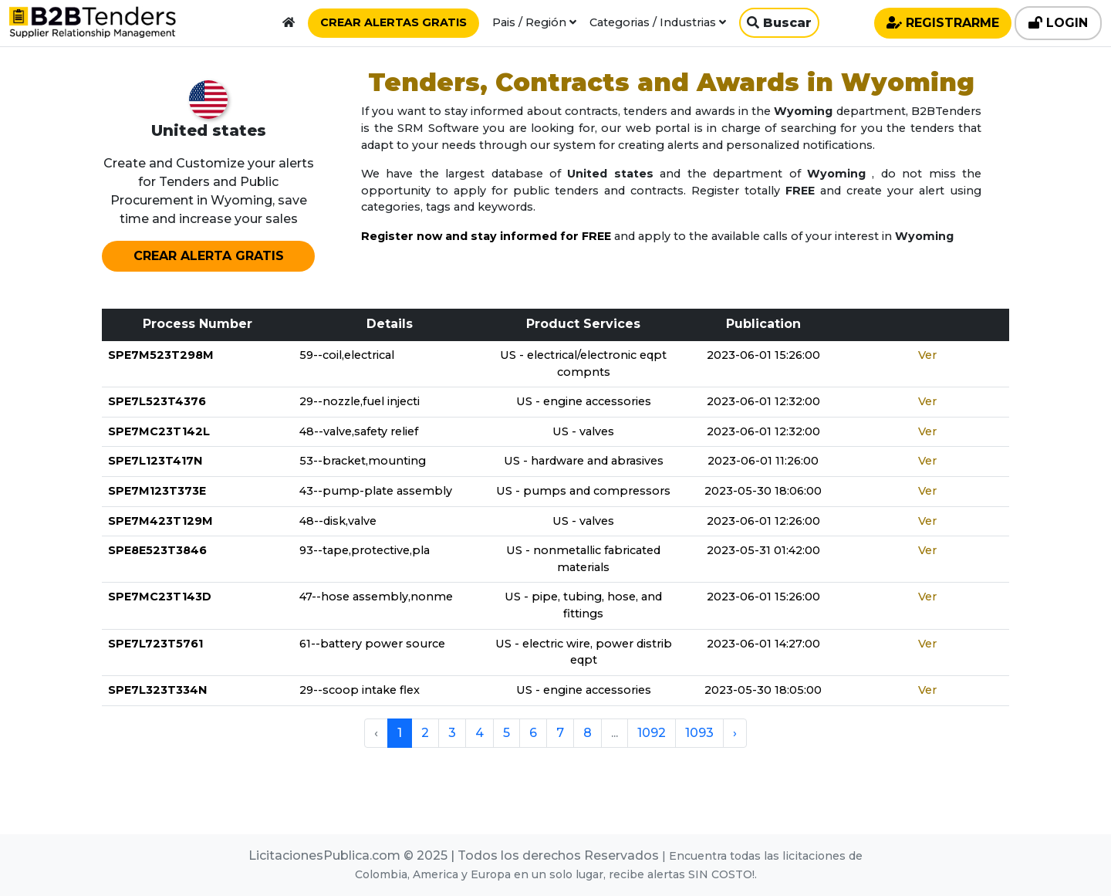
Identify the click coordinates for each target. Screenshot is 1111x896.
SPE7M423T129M (160, 521)
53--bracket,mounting (362, 461)
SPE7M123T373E (157, 491)
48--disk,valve (338, 521)
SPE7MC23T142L (159, 431)
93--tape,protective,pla (364, 550)
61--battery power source (372, 644)
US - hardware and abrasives (584, 461)
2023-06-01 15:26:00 (763, 355)
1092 (651, 732)
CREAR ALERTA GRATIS (208, 256)
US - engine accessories (583, 401)
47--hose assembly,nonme (376, 597)
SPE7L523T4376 (157, 401)
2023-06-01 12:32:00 (763, 401)
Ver (927, 355)
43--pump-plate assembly (375, 491)
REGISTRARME (942, 22)
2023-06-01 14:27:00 (763, 644)
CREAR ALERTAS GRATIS (393, 22)
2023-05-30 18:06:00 (763, 491)
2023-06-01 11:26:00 (763, 461)
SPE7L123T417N (155, 461)
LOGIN (1058, 22)
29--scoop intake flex (359, 690)
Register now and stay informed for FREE (486, 236)
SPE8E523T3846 (157, 550)
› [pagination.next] (735, 732)
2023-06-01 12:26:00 (763, 521)
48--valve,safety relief (358, 431)
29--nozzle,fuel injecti (359, 401)
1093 (699, 732)
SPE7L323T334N (157, 690)
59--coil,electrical (346, 355)
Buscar (779, 22)
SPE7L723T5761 (155, 644)
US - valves (583, 431)
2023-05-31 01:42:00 (763, 550)
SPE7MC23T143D (159, 597)
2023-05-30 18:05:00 (763, 690)
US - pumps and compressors (583, 491)
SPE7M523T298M (161, 355)
